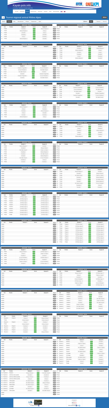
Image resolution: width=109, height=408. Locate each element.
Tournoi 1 (98, 21)
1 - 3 (34, 259)
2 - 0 (34, 202)
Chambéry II (23, 159)
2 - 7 (34, 28)
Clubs (50, 11)
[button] (86, 21)
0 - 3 (90, 300)
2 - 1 (34, 212)
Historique (40, 11)
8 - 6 (38, 372)
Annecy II (44, 159)
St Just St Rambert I (44, 157)
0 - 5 (34, 34)
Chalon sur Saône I (44, 150)
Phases (27, 21)
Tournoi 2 (105, 21)
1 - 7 (90, 304)
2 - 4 (90, 306)
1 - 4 (34, 30)
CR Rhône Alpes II (44, 196)
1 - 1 (34, 251)
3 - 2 (34, 110)
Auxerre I (100, 294)
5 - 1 (34, 148)
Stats (40, 21)
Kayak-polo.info (22, 5)
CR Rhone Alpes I (23, 196)
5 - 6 (34, 257)
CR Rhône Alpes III (23, 198)
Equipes (45, 11)
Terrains (9, 21)
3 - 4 (33, 73)
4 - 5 (35, 327)
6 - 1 (34, 36)
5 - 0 (34, 153)
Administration (56, 11)
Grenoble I (24, 32)
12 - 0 (90, 294)
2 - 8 (33, 69)
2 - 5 (90, 308)
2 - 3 (34, 38)
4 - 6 (35, 326)
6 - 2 (34, 196)
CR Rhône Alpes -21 (23, 259)
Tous (91, 21)
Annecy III (100, 308)
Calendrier (22, 11)
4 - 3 (34, 157)
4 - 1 (34, 206)
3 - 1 (35, 320)
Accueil (16, 11)
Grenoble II (23, 148)
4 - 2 (34, 114)
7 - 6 (90, 302)
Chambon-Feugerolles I (22, 67)
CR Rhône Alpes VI (44, 200)
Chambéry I (23, 28)
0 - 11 (33, 71)
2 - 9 (34, 116)
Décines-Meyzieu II (44, 28)
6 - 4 (34, 112)
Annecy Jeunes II (45, 320)
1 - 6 (91, 345)
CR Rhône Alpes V (23, 200)
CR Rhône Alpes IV (44, 198)
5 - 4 (90, 296)
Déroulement (20, 21)
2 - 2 (34, 198)
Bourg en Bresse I (44, 148)
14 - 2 (91, 353)
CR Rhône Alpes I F (44, 251)
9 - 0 (34, 108)
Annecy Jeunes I (25, 320)
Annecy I (44, 30)
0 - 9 (33, 75)
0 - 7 (33, 67)
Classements (33, 11)
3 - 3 (91, 347)
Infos (14, 21)
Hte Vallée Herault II (100, 298)
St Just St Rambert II (44, 67)
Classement (33, 21)
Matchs (27, 11)
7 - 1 (34, 161)
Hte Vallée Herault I (44, 69)
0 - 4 (34, 32)
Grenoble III (45, 326)
